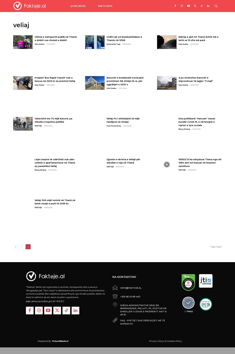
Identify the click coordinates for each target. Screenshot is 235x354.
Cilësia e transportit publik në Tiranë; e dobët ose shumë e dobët (54, 40)
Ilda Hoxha (39, 47)
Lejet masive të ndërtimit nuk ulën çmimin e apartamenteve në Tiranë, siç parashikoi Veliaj (56, 163)
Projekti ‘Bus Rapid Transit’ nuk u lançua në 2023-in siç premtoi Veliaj (56, 81)
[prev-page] (15, 246)
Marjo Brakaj (184, 129)
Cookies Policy (174, 340)
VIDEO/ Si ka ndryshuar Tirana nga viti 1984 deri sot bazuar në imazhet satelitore (199, 163)
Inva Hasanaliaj (114, 126)
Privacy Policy (156, 340)
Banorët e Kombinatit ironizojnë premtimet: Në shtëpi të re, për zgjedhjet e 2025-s (127, 81)
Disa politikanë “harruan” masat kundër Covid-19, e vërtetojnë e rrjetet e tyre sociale (199, 122)
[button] (216, 6)
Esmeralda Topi (113, 44)
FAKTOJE (38, 126)
